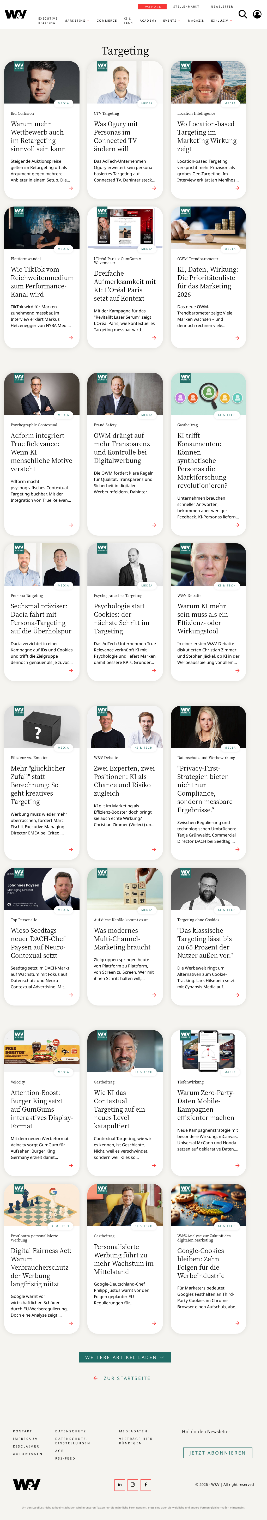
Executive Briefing (48, 20)
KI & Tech (128, 20)
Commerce (107, 20)
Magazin (196, 20)
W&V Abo (153, 7)
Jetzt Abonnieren (218, 1453)
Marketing (75, 20)
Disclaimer (26, 1446)
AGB (59, 1451)
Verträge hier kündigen (136, 1441)
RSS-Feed (65, 1458)
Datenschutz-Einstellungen (72, 1441)
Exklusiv (219, 20)
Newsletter (222, 6)
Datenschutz (70, 1431)
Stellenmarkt (186, 6)
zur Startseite (127, 1378)
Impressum (25, 1439)
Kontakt (22, 1431)
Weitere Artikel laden (125, 1357)
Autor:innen (28, 1454)
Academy (148, 20)
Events (170, 20)
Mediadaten (133, 1431)
